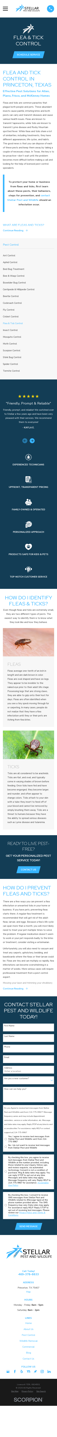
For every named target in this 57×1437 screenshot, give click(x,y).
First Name (9, 1026)
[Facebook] (14, 1371)
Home (28, 1323)
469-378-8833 (28, 1274)
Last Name (9, 1036)
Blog (28, 1352)
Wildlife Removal (28, 1340)
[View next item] (32, 440)
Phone (7, 1047)
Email (6, 1057)
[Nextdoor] (28, 1371)
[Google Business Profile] (8, 1371)
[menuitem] (28, 255)
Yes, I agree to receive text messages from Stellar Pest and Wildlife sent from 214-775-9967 (28, 1139)
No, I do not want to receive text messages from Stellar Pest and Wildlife (29, 1146)
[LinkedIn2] (49, 1371)
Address (8, 1068)
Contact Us (28, 869)
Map (28, 1291)
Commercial (28, 1346)
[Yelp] (21, 1371)
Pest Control (28, 1335)
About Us (28, 1329)
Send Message (28, 1226)
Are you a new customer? (16, 1078)
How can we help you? (15, 1089)
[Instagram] (42, 1371)
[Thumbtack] (35, 1371)
